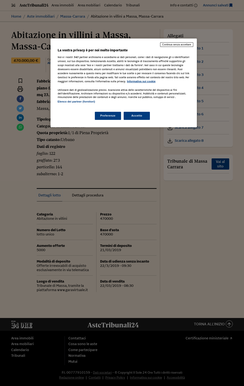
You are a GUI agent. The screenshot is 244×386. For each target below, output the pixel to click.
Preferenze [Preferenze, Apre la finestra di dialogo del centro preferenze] (108, 115)
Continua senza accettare (176, 44)
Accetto (136, 115)
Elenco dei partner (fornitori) (76, 101)
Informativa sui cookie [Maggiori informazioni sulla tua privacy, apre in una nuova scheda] (141, 81)
